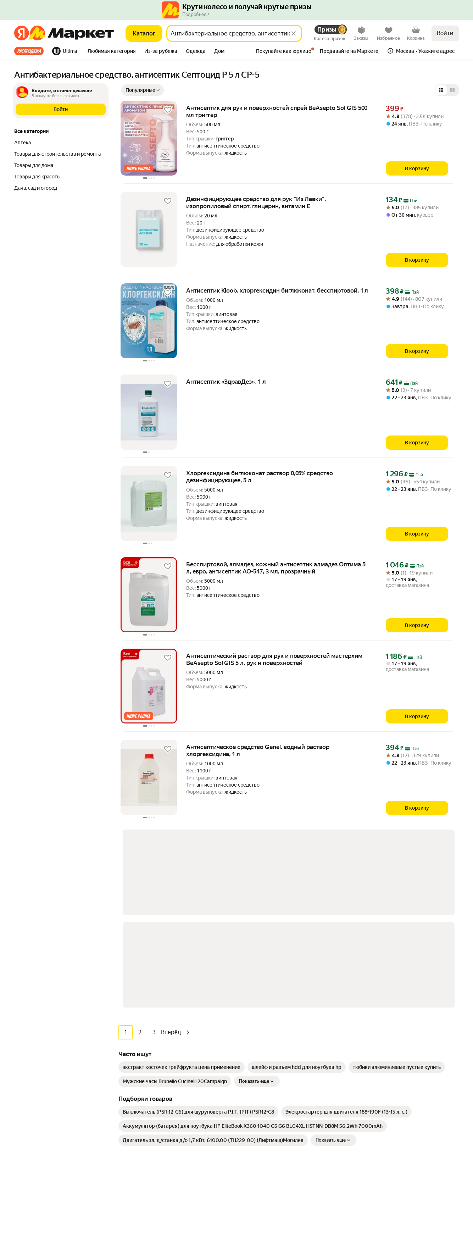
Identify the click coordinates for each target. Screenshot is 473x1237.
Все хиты (28, 51)
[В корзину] (417, 168)
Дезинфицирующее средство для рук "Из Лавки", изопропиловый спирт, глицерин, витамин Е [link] (256, 202)
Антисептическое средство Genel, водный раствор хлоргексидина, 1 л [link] (257, 750)
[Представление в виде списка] (441, 90)
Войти (445, 33)
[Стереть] (293, 33)
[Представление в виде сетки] (452, 90)
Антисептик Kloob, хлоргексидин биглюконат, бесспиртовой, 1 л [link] (277, 290)
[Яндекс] (21, 33)
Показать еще (257, 890)
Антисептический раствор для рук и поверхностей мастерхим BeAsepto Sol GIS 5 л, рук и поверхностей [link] (274, 659)
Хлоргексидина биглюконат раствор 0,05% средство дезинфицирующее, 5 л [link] (259, 477)
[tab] (31, 51)
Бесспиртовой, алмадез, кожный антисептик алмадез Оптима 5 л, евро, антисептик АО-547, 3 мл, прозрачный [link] (276, 568)
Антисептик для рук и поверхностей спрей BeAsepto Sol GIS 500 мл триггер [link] (276, 111)
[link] (181, 876)
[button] (111, 51)
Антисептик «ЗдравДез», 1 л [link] (226, 381)
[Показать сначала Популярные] (142, 90)
